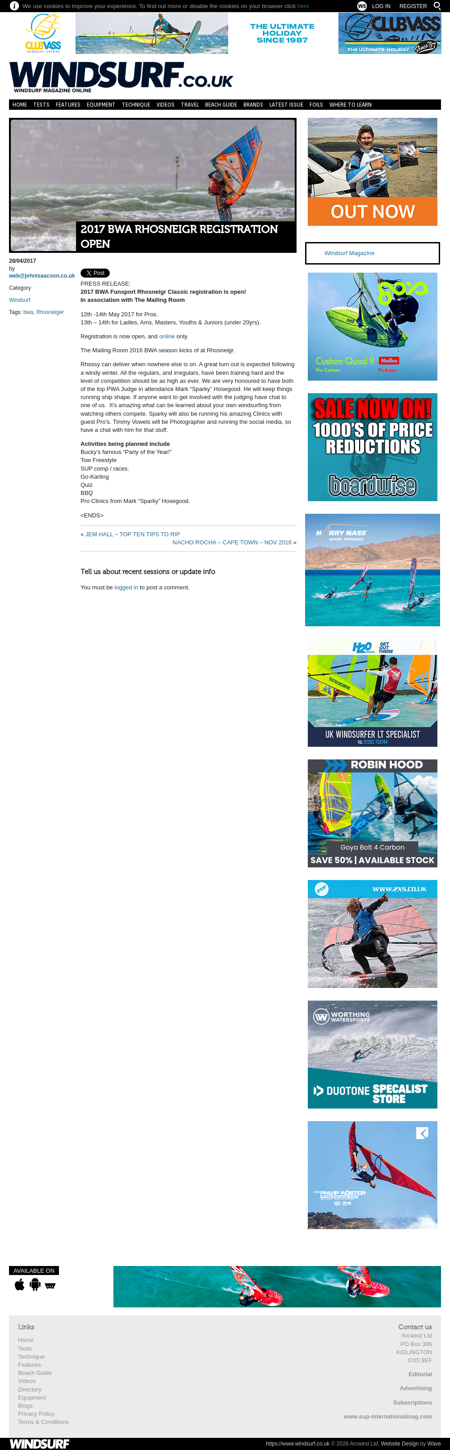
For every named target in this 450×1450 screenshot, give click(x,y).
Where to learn (350, 104)
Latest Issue (286, 104)
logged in (126, 587)
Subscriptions (412, 1402)
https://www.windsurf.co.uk (297, 1444)
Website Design (400, 1444)
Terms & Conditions (43, 1422)
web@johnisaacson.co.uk (42, 276)
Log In (381, 6)
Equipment (101, 104)
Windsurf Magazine (349, 253)
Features (68, 104)
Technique (136, 104)
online (167, 336)
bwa (28, 312)
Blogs (25, 1405)
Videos (166, 104)
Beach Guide (221, 104)
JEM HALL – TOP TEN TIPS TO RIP (133, 534)
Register (413, 6)
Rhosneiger (50, 312)
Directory (29, 1389)
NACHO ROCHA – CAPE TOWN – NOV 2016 (232, 542)
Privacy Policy (36, 1413)
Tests (41, 104)
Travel (190, 104)
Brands (253, 104)
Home (20, 104)
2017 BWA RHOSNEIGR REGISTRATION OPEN (179, 237)
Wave (434, 1444)
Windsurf (19, 300)
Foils (316, 104)
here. (304, 6)
